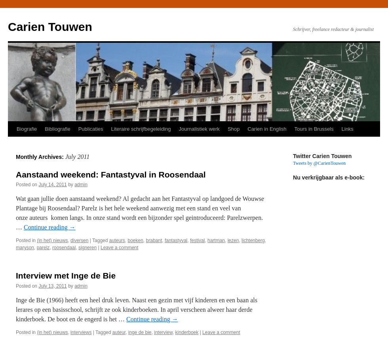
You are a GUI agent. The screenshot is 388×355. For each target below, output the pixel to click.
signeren (87, 247)
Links (348, 129)
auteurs (117, 240)
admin (80, 184)
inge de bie (140, 332)
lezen (233, 240)
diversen (79, 240)
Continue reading (50, 227)
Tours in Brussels (314, 129)
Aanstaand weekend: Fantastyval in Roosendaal (111, 174)
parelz (43, 247)
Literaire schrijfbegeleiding (141, 129)
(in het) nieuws (52, 240)
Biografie (27, 129)
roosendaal (64, 247)
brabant (154, 240)
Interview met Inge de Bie (66, 275)
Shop (234, 129)
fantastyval (176, 240)
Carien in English (266, 129)
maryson (25, 247)
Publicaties (90, 129)
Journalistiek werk (199, 129)
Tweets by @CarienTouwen (319, 163)
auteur (119, 332)
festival (197, 240)
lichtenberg (253, 240)
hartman (216, 240)
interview (163, 332)
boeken (135, 240)
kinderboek (187, 332)
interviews (80, 332)
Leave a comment (119, 247)
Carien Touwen (50, 26)
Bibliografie (57, 129)
